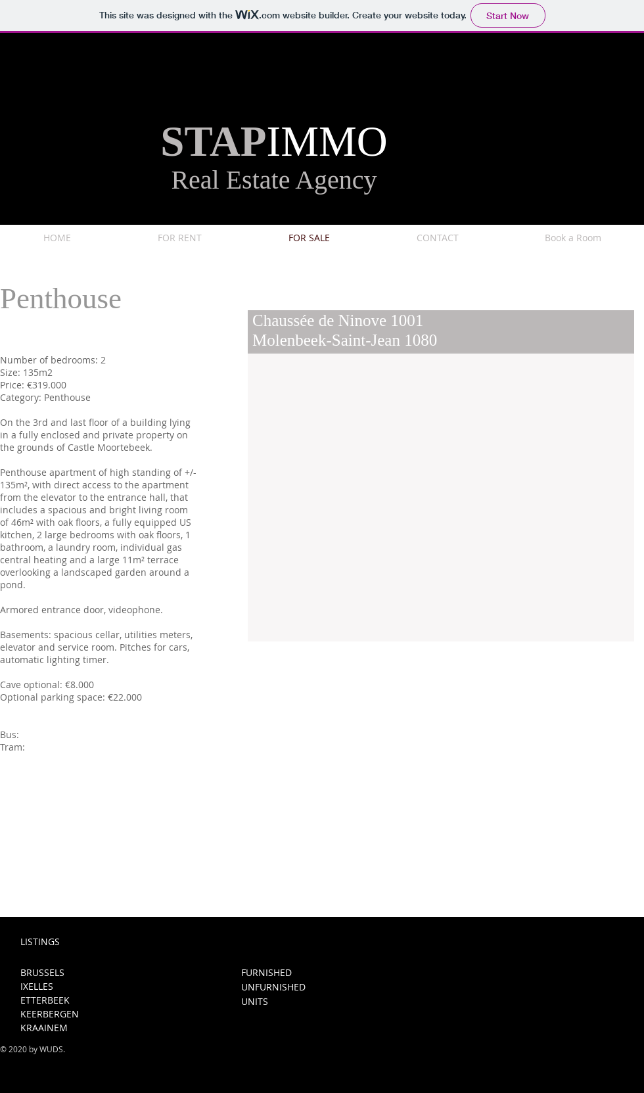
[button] (441, 497)
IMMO (327, 141)
